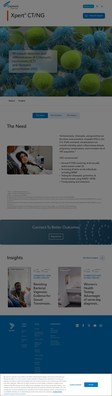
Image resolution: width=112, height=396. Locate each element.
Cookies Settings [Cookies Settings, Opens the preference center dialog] (75, 385)
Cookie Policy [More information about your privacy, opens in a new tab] (57, 392)
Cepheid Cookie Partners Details (15, 394)
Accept (91, 385)
